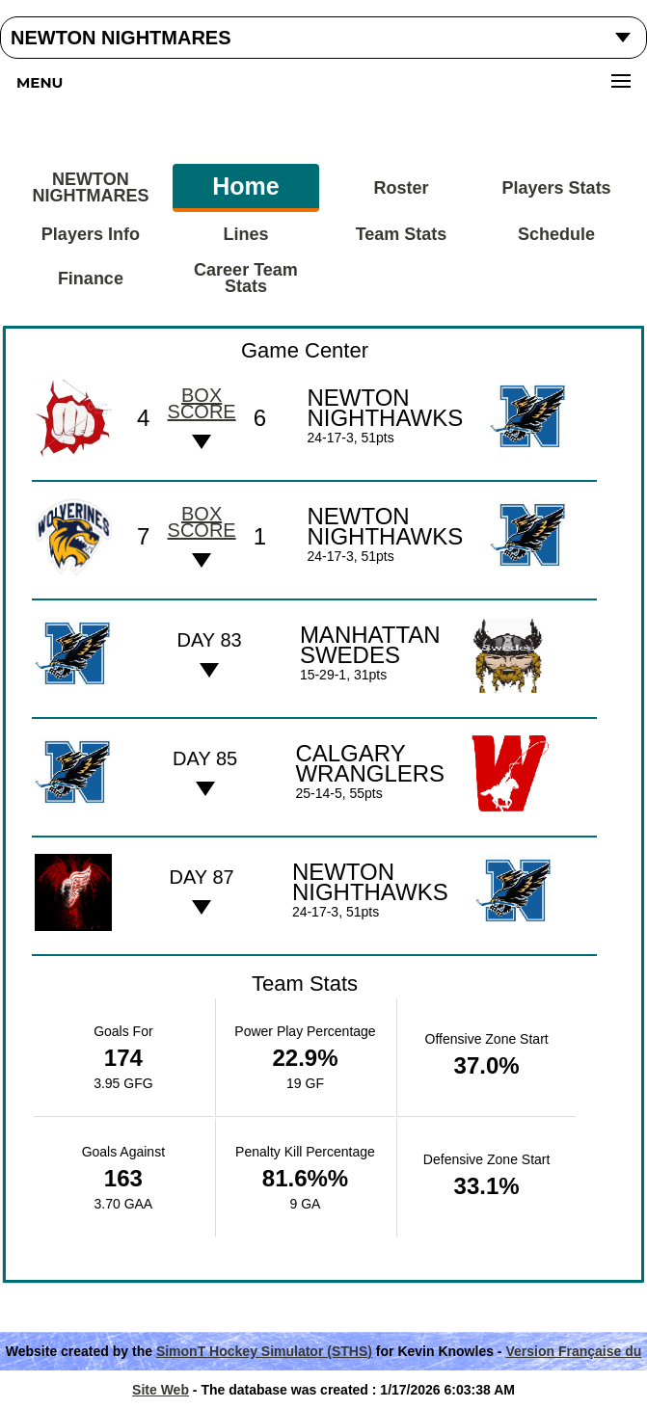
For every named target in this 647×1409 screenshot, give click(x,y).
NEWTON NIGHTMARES (90, 187)
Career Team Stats (246, 278)
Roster (401, 188)
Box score (202, 403)
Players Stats (556, 188)
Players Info (90, 234)
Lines (245, 234)
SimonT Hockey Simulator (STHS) (264, 1351)
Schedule (556, 234)
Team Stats (401, 234)
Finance (90, 278)
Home (245, 186)
